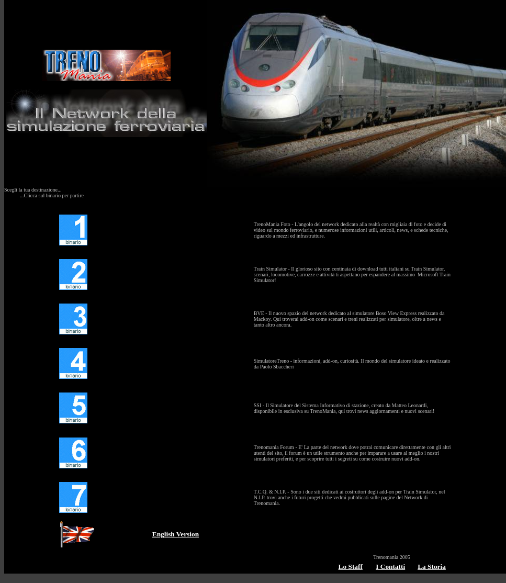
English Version (175, 534)
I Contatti (390, 566)
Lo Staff (351, 566)
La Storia (432, 566)
